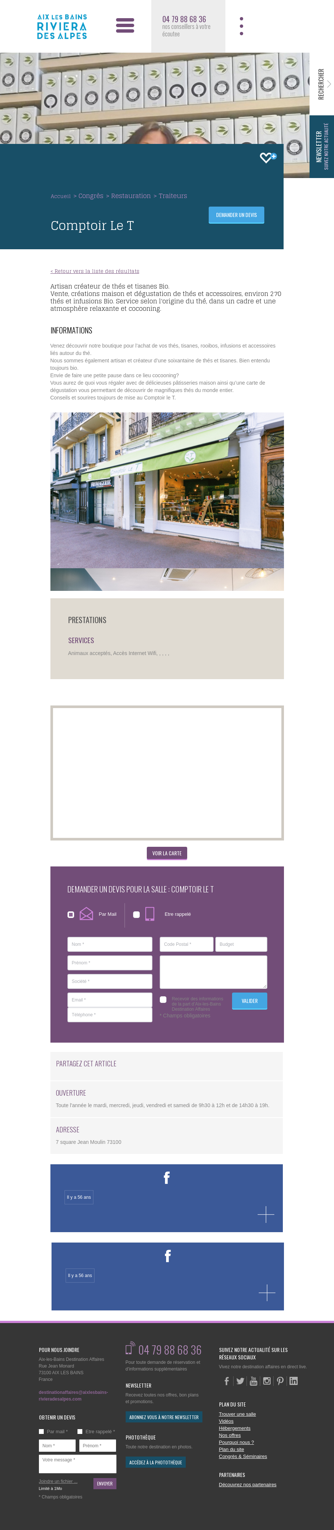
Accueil (61, 196)
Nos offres (230, 1435)
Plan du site (231, 1449)
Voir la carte (167, 853)
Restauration (131, 195)
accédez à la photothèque (155, 1462)
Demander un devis (236, 214)
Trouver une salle (237, 1414)
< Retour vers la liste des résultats (94, 271)
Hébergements (235, 1428)
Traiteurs (173, 195)
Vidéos (226, 1421)
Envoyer (105, 1483)
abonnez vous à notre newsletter (164, 1417)
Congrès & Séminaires (243, 1456)
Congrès (91, 195)
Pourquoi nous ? (236, 1442)
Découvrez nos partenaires (248, 1484)
